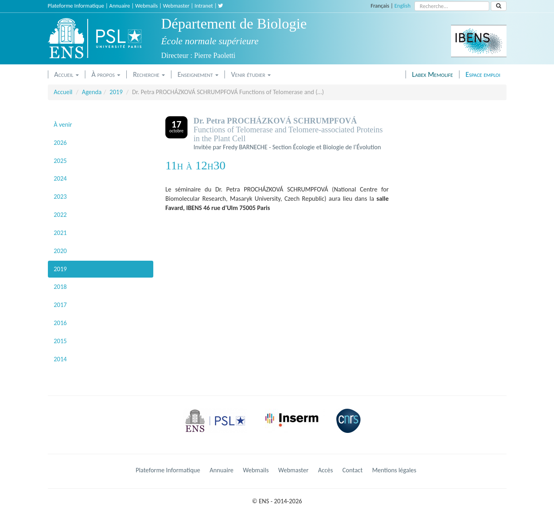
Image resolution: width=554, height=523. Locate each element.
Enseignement (197, 74)
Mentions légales (394, 470)
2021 (60, 233)
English (402, 5)
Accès (325, 470)
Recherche (149, 74)
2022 (60, 214)
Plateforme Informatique (76, 5)
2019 (115, 92)
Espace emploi (482, 74)
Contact (352, 470)
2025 (60, 161)
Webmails (146, 5)
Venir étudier (251, 74)
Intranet (204, 5)
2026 (60, 142)
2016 (60, 323)
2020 (60, 251)
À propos (105, 74)
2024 (60, 178)
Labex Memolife (432, 74)
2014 (60, 359)
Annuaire (119, 5)
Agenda (91, 92)
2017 (60, 305)
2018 (60, 286)
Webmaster (176, 5)
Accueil (66, 74)
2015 (60, 341)
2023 (60, 196)
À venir (63, 124)
